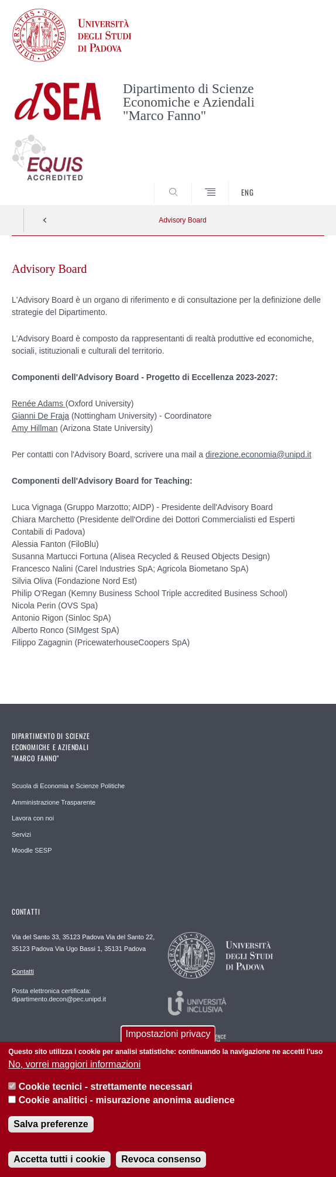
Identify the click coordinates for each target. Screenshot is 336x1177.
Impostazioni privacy (168, 1040)
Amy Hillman (35, 428)
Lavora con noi (33, 818)
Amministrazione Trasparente (53, 802)
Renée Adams (39, 403)
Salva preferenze (50, 1129)
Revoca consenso (161, 1164)
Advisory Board (182, 220)
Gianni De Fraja (40, 415)
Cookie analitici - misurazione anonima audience (127, 1105)
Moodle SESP (32, 850)
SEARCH (299, 183)
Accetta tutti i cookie (59, 1164)
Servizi (21, 834)
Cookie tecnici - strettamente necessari (106, 1092)
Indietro (45, 220)
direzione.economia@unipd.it (258, 454)
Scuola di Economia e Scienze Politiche (68, 785)
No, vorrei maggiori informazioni (74, 1070)
